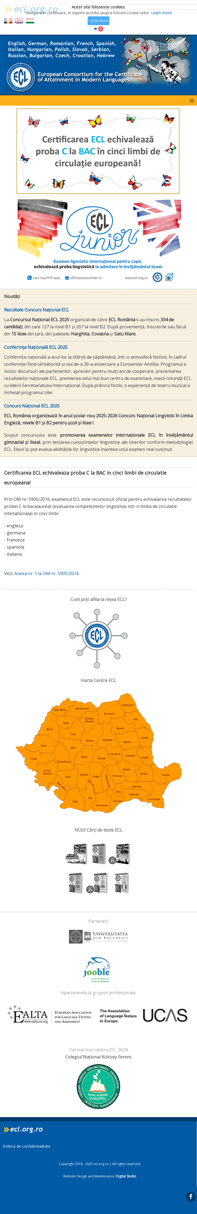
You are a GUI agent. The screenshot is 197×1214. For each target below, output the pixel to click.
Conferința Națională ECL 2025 (35, 347)
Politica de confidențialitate (26, 1146)
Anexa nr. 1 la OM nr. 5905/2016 (46, 573)
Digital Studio (126, 1176)
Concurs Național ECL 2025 (32, 406)
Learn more (161, 12)
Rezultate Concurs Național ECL (36, 310)
